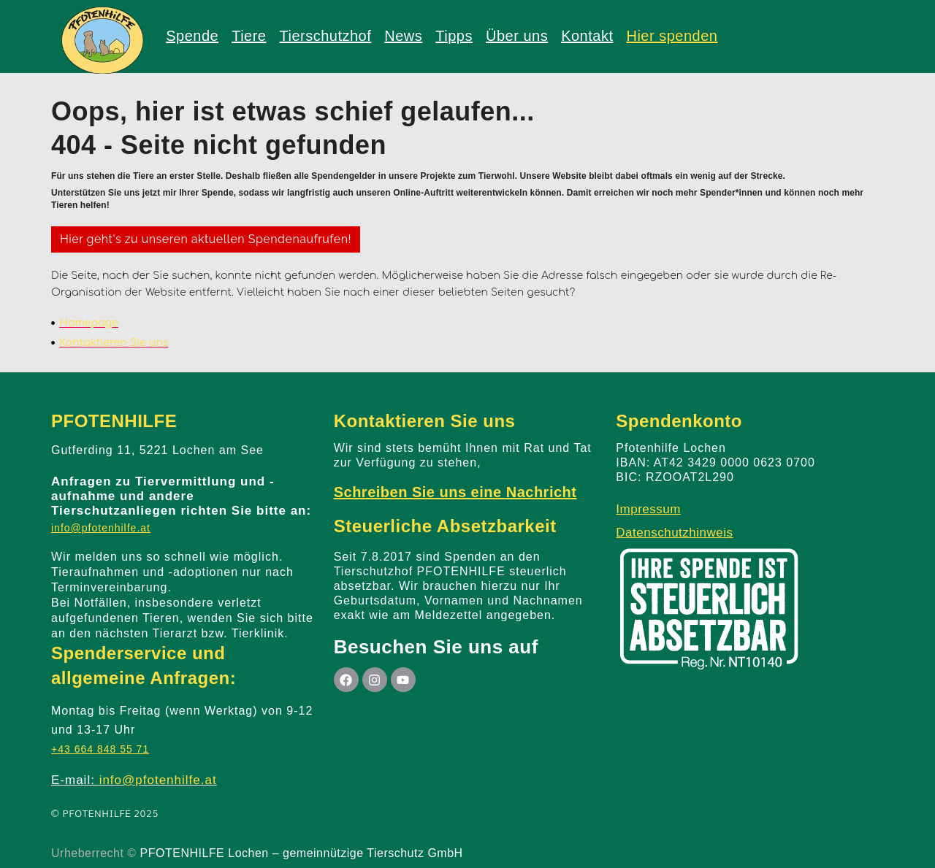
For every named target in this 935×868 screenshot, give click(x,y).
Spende (192, 36)
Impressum (648, 509)
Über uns (517, 36)
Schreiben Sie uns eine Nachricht (455, 492)
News (403, 36)
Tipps (454, 36)
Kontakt (587, 36)
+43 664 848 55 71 (100, 749)
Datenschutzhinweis (674, 532)
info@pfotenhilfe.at (100, 528)
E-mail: (134, 780)
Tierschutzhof (325, 36)
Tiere (249, 36)
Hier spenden (671, 36)
